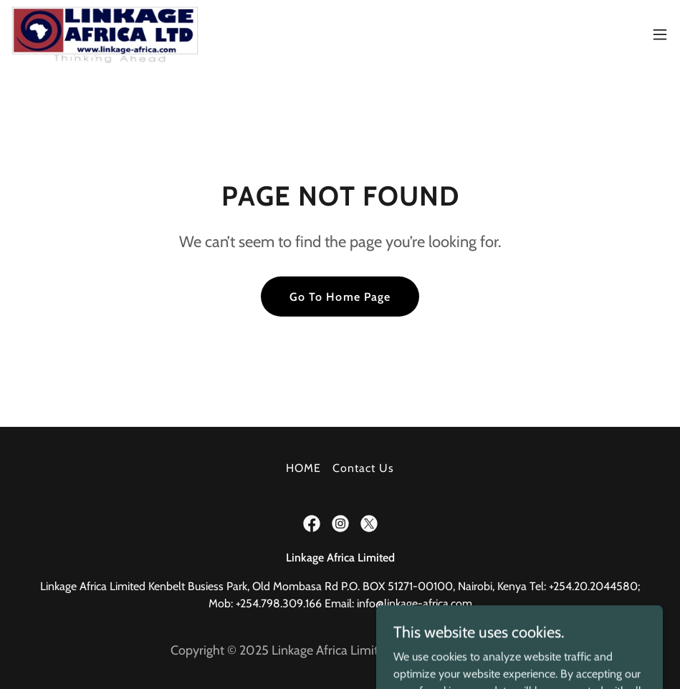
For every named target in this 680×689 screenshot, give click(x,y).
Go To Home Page (339, 297)
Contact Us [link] (363, 468)
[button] (660, 34)
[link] (104, 34)
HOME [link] (303, 468)
